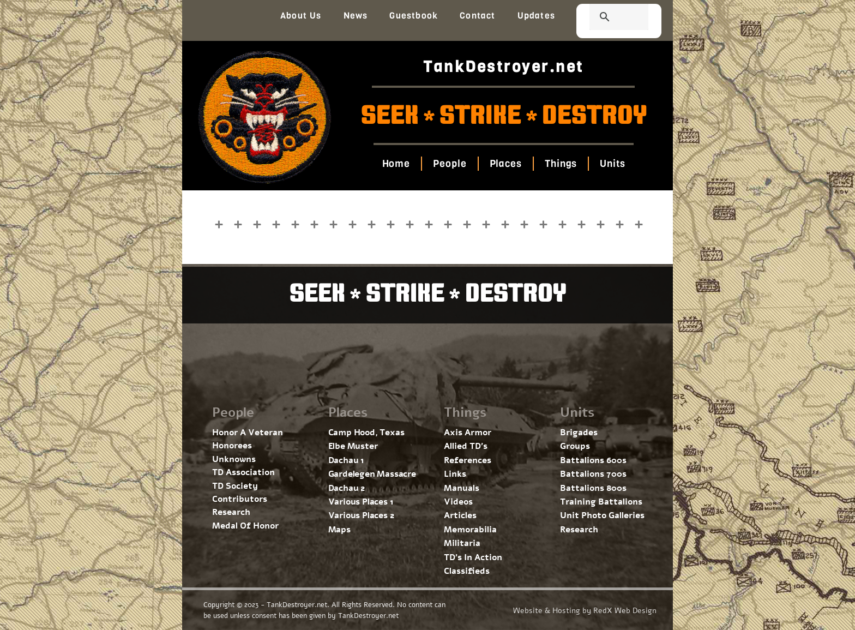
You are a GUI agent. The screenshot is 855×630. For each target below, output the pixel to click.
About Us (301, 15)
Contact (477, 15)
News (356, 15)
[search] (606, 18)
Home (396, 163)
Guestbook (413, 15)
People (449, 163)
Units (612, 163)
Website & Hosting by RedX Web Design (585, 610)
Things (561, 163)
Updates (536, 15)
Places (505, 163)
